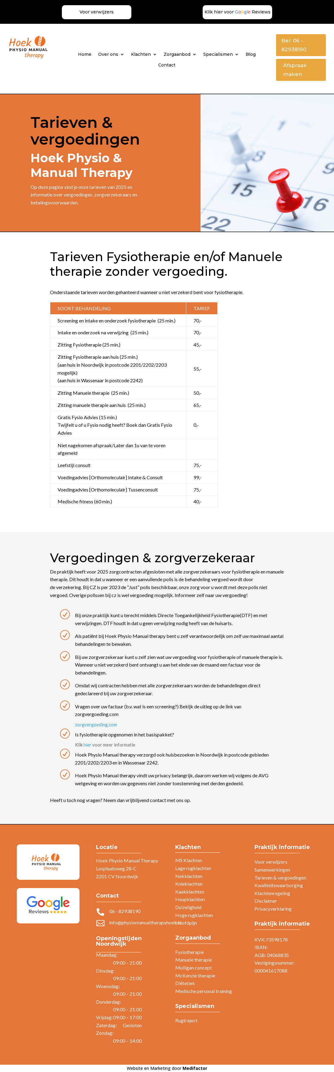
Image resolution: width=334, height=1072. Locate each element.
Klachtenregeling (272, 893)
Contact (167, 65)
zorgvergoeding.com (96, 724)
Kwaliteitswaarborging (278, 885)
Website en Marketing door (167, 1068)
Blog (251, 54)
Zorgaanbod (177, 54)
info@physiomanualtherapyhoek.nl (145, 922)
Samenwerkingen (272, 869)
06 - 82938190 (124, 911)
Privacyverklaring (273, 909)
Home (84, 54)
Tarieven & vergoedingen (280, 877)
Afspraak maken (295, 69)
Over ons (108, 54)
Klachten (141, 54)
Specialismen (218, 54)
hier (87, 744)
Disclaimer (265, 901)
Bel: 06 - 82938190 (293, 45)
